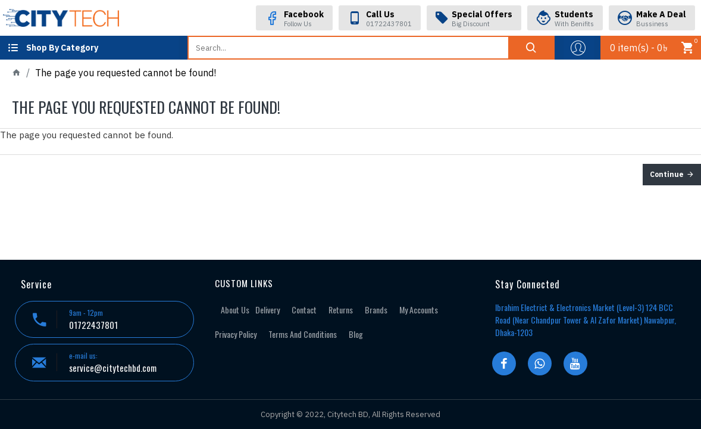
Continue (667, 174)
